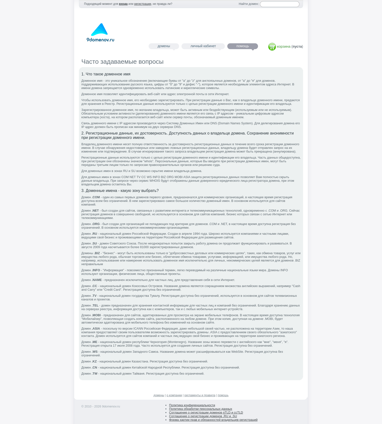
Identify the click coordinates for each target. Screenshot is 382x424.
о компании (174, 395)
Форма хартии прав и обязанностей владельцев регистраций (213, 420)
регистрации (142, 4)
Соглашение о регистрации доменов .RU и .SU (203, 416)
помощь (242, 46)
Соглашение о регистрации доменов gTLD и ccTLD (206, 412)
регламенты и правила (199, 395)
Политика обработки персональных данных (200, 409)
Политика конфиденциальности (192, 405)
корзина (283, 46)
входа (123, 4)
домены (164, 46)
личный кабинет (203, 46)
